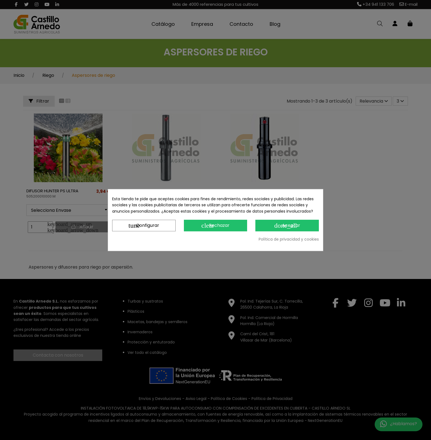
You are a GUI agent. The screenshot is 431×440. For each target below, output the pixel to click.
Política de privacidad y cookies (289, 239)
